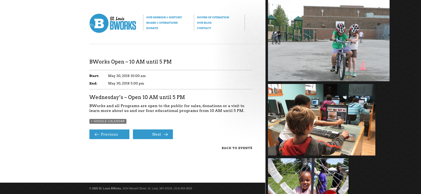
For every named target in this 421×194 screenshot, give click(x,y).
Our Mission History (164, 17)
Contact (204, 28)
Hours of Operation (213, 17)
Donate (152, 28)
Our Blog (204, 22)
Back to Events (237, 148)
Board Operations (162, 22)
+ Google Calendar (108, 121)
